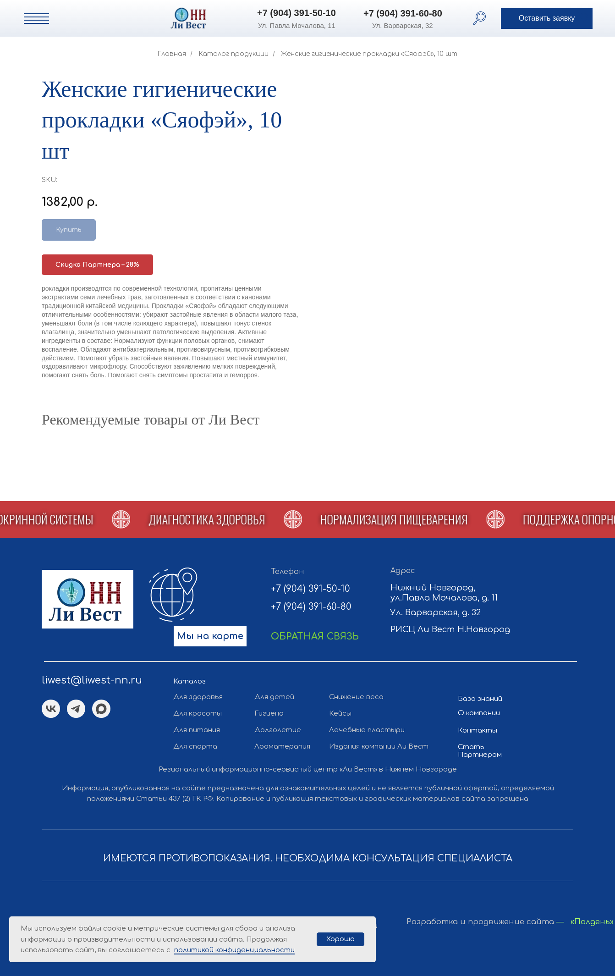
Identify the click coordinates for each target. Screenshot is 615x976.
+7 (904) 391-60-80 (402, 13)
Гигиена (269, 713)
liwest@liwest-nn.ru (92, 680)
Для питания (196, 730)
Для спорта (195, 746)
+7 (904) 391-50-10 (296, 13)
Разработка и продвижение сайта (480, 921)
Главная (172, 53)
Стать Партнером (480, 751)
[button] (547, 18)
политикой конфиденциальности (234, 950)
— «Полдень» (585, 921)
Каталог (189, 681)
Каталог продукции (234, 53)
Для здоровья (198, 697)
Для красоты (197, 713)
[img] (135, 18)
